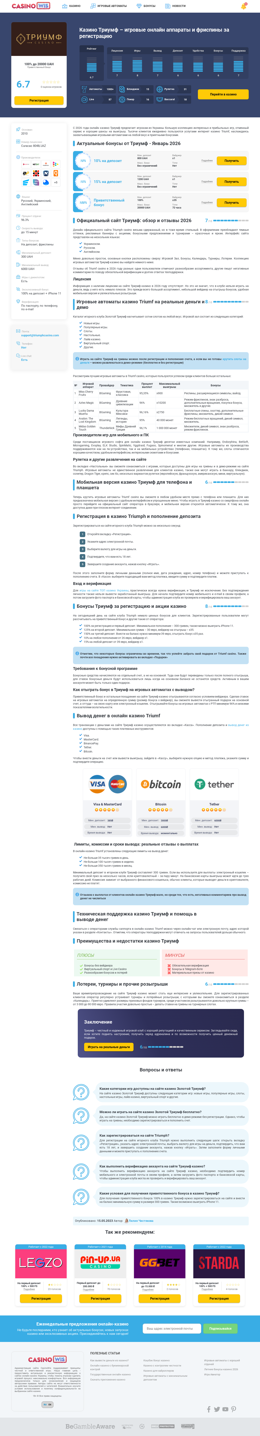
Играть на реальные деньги (109, 1047)
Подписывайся (220, 1328)
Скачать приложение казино (107, 1379)
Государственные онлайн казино (110, 1374)
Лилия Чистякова (138, 1221)
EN (49, 1404)
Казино (75, 6)
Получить (232, 161)
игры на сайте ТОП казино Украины (104, 590)
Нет (24, 347)
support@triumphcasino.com (40, 335)
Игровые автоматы (112, 6)
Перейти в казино (223, 94)
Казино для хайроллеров (158, 1370)
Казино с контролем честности (162, 1365)
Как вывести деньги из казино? (109, 1360)
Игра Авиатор (212, 1374)
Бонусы (149, 6)
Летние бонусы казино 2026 (221, 1369)
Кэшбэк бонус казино (156, 1360)
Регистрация (39, 100)
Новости (179, 6)
